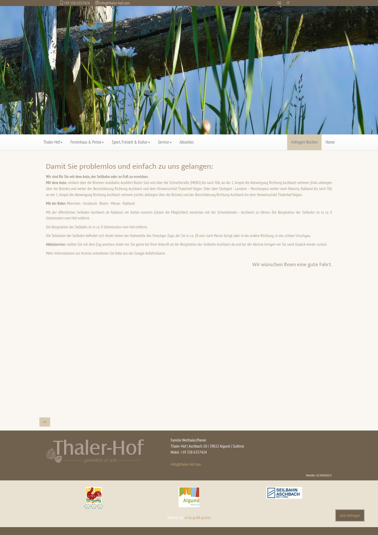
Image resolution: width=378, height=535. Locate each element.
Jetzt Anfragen (350, 515)
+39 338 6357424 (77, 3)
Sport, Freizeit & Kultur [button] (131, 142)
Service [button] (165, 142)
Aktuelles (187, 142)
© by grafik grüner (198, 517)
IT (288, 3)
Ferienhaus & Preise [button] (87, 142)
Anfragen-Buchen (304, 142)
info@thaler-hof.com (114, 3)
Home (330, 142)
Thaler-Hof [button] (52, 142)
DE (279, 3)
